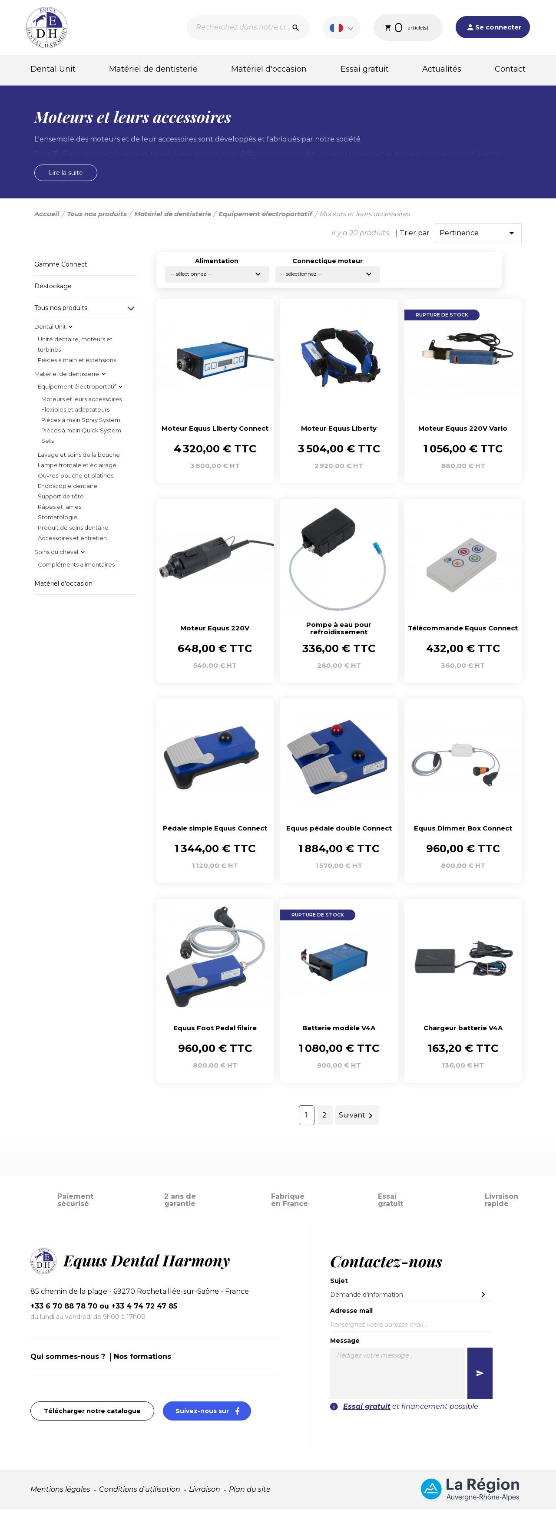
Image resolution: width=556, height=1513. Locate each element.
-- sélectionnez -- (217, 277)
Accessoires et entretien (72, 541)
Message (345, 1344)
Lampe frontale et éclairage (77, 468)
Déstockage (53, 289)
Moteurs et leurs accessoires (81, 402)
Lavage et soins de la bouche (79, 458)
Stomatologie (57, 520)
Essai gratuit (365, 69)
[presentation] (440, 1432)
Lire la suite (66, 176)
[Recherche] (248, 27)
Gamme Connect (60, 268)
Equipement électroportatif (77, 389)
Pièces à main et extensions (77, 363)
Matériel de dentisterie (153, 69)
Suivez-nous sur (213, 1414)
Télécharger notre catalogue (92, 1414)
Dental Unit (53, 69)
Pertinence (478, 236)
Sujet (339, 1284)
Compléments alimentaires (76, 567)
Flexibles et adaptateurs (75, 412)
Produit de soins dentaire (73, 530)
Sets (47, 444)
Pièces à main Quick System (81, 433)
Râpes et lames (59, 510)
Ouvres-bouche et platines (75, 478)
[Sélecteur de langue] (342, 28)
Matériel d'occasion (269, 69)
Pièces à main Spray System (80, 423)
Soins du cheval (56, 555)
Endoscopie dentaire (67, 489)
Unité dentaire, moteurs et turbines (75, 347)
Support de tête (61, 499)
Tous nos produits (60, 311)
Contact (510, 69)
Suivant (357, 1119)
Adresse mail (351, 1314)
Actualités (441, 69)
